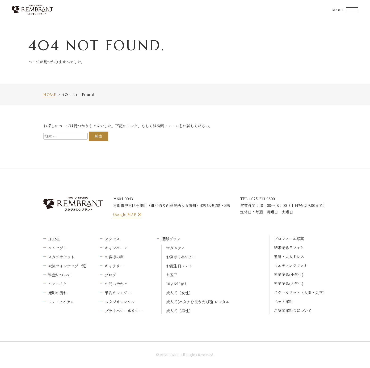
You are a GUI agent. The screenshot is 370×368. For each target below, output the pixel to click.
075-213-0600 (263, 198)
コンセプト (57, 248)
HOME (54, 239)
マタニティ (175, 248)
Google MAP (127, 214)
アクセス (112, 239)
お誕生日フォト (179, 266)
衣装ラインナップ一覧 (67, 266)
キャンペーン (116, 248)
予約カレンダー (118, 292)
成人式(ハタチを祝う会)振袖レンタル (197, 301)
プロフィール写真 (289, 238)
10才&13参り (177, 284)
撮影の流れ (57, 292)
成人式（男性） (179, 310)
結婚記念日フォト (289, 247)
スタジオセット (61, 257)
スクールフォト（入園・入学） (300, 292)
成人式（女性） (179, 292)
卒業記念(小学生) (288, 274)
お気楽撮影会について (293, 310)
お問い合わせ (116, 284)
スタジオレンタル (120, 301)
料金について (59, 275)
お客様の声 (114, 257)
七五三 (171, 275)
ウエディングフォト (290, 265)
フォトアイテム (61, 301)
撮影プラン (170, 239)
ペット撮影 (283, 301)
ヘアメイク (57, 284)
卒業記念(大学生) (288, 283)
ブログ (110, 275)
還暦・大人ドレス (289, 256)
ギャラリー (114, 266)
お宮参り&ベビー (180, 257)
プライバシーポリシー (124, 310)
